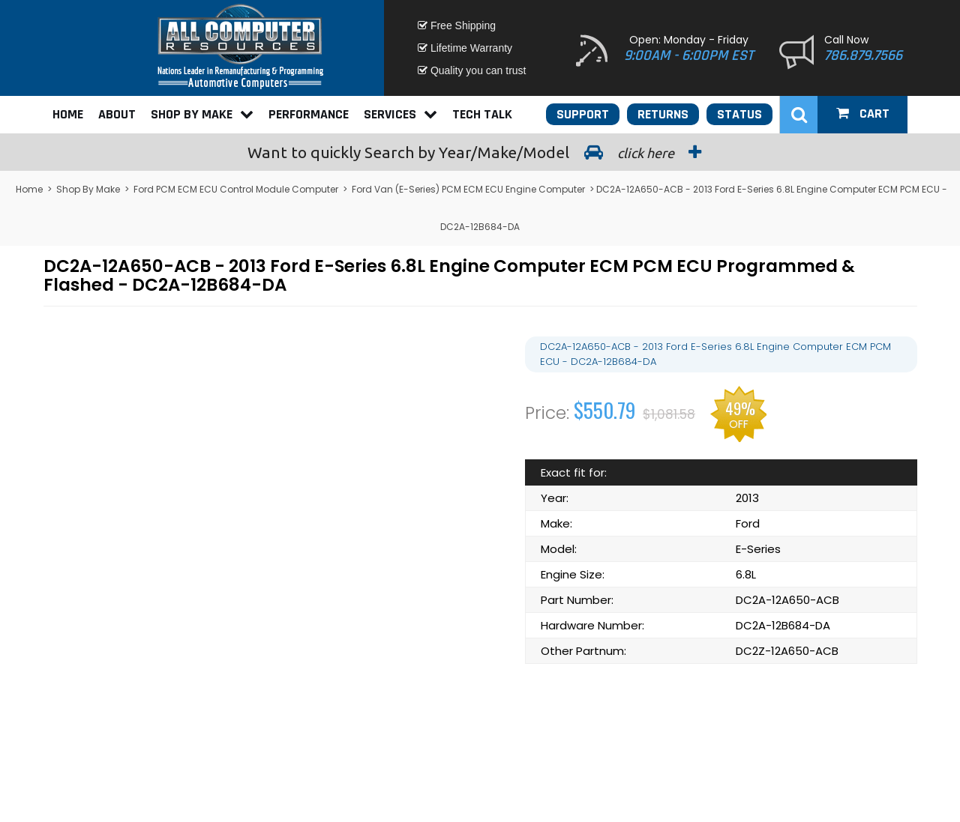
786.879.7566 (863, 55)
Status (739, 114)
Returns (663, 114)
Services (400, 114)
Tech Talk (482, 114)
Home (67, 114)
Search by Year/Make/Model (480, 152)
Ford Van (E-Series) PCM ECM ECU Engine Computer (468, 189)
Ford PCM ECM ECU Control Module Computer (236, 189)
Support (582, 114)
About (117, 114)
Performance (308, 114)
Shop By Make (202, 114)
